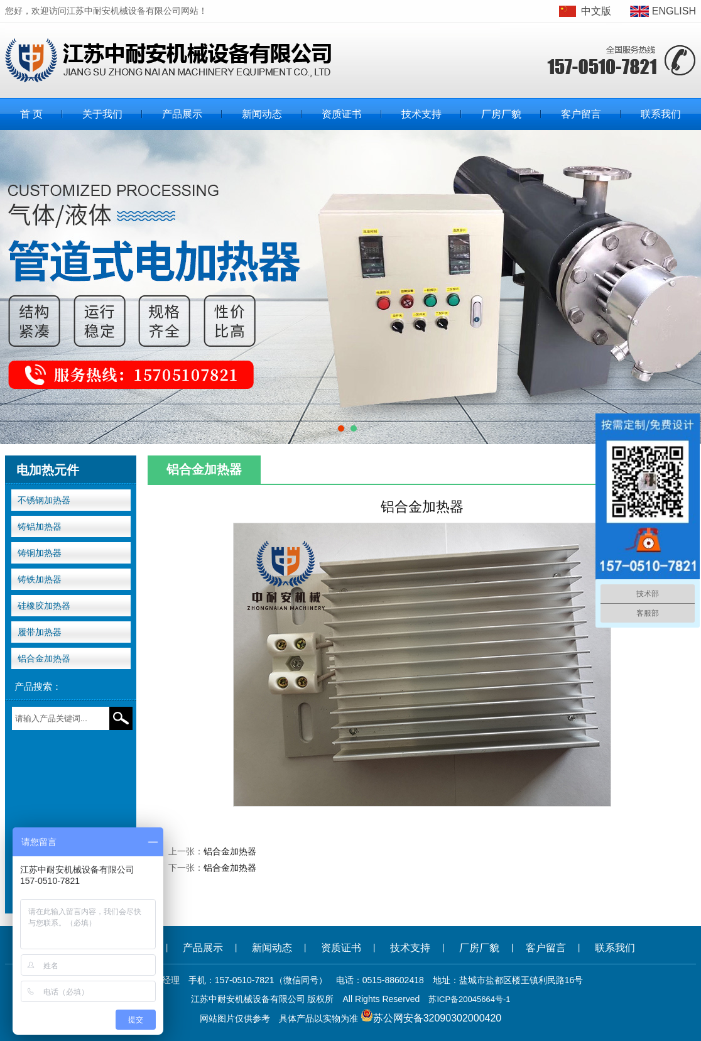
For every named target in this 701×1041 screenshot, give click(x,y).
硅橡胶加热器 (44, 606)
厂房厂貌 (501, 114)
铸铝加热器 (40, 526)
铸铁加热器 (40, 579)
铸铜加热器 (40, 553)
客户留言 (581, 114)
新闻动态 (262, 114)
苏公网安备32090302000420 (437, 1018)
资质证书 (342, 114)
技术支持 (421, 114)
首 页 (31, 114)
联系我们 (661, 114)
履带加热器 (40, 632)
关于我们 (102, 114)
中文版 (596, 11)
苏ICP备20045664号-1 (469, 999)
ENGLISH (674, 11)
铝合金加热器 (44, 658)
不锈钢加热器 (44, 500)
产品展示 (182, 114)
